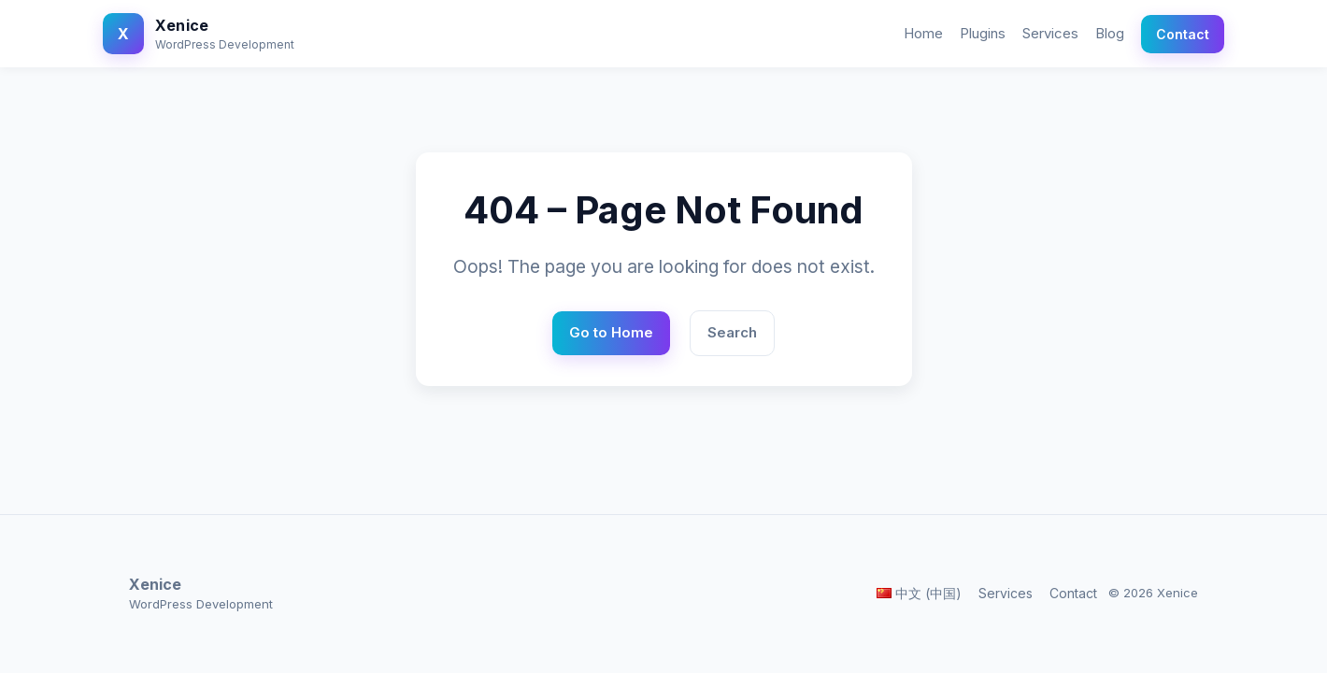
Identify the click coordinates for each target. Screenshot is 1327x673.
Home (923, 33)
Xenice (181, 25)
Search (732, 332)
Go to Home (611, 332)
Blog (1109, 33)
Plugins (983, 33)
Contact (1182, 34)
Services (1050, 33)
